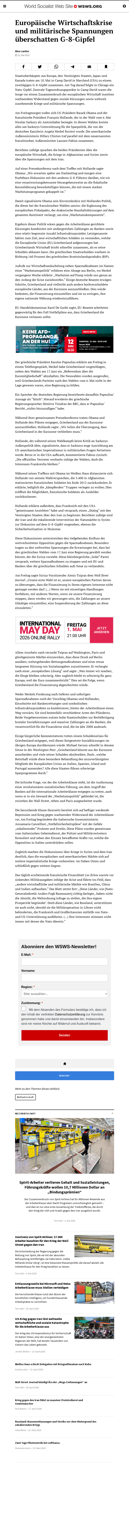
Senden (64, 1035)
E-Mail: (26, 954)
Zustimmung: (31, 1003)
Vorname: (28, 970)
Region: (27, 987)
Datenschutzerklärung (70, 1014)
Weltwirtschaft (25, 1097)
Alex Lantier (22, 51)
